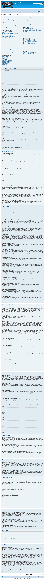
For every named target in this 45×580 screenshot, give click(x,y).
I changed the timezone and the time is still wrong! (10, 33)
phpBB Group (30, 548)
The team (27, 576)
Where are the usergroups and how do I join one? (31, 21)
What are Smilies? (5, 58)
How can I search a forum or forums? (29, 39)
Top (3, 75)
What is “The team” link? (27, 25)
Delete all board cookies (33, 576)
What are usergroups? (26, 20)
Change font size (42, 9)
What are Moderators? (26, 19)
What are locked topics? (6, 63)
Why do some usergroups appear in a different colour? (31, 23)
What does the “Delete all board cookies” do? (9, 28)
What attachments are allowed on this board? (30, 52)
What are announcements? (6, 61)
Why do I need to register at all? (7, 19)
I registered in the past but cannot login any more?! (10, 25)
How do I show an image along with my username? (10, 35)
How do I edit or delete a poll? (6, 46)
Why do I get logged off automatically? (8, 20)
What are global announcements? (7, 60)
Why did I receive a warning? (6, 49)
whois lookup (33, 563)
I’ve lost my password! (5, 23)
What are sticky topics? (5, 62)
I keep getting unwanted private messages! (30, 29)
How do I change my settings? (7, 31)
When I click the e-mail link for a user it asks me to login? (11, 37)
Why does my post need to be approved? (8, 52)
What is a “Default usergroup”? (28, 24)
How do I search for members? (28, 42)
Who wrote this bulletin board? (28, 56)
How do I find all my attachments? (28, 53)
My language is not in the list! (6, 34)
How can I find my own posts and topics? (29, 43)
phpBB (18, 578)
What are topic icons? (5, 64)
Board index (5, 576)
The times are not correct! (6, 32)
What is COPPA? (4, 26)
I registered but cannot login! (6, 24)
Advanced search (40, 4)
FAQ (39, 11)
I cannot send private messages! (28, 28)
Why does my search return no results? (29, 40)
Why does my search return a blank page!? (30, 41)
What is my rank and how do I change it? (8, 36)
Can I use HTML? (5, 57)
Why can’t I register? (5, 27)
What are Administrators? (27, 18)
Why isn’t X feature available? (27, 57)
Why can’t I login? (5, 18)
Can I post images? (5, 59)
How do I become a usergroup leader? (29, 22)
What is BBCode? (5, 56)
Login (42, 11)
